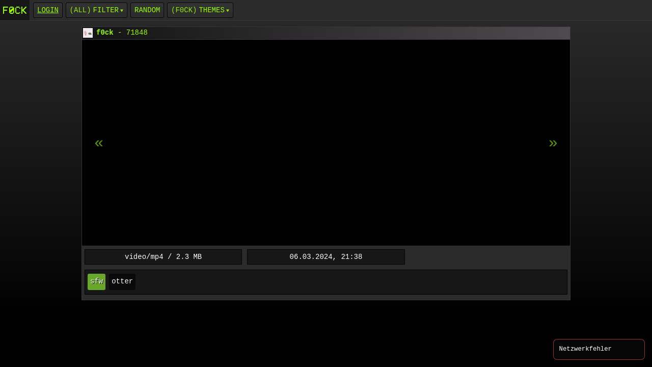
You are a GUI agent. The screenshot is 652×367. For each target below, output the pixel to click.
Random (147, 10)
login (48, 10)
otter (122, 281)
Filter (106, 10)
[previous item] (553, 143)
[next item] (99, 143)
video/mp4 (144, 256)
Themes (211, 10)
